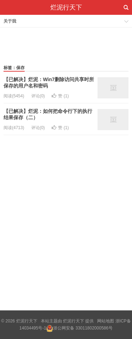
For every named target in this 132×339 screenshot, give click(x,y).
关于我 (10, 21)
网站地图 (105, 321)
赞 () (60, 95)
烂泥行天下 (66, 7)
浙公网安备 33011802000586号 (83, 328)
